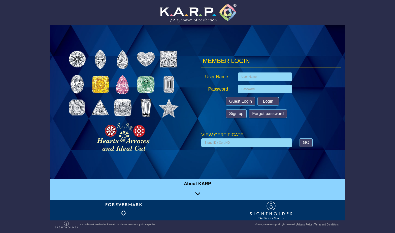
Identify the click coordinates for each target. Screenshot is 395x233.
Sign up (236, 113)
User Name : (218, 76)
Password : (219, 89)
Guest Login (240, 101)
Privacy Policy (304, 224)
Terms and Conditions (326, 224)
